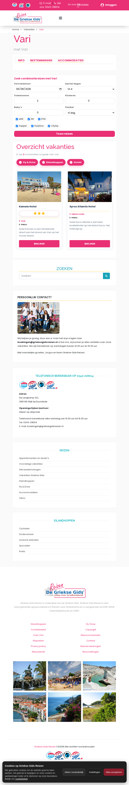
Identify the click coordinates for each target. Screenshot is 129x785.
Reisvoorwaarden (90, 635)
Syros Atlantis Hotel (82, 206)
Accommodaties (28, 492)
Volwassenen (21, 95)
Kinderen (70, 95)
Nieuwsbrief (38, 651)
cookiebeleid (21, 779)
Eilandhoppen (54, 162)
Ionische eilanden (29, 540)
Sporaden (24, 545)
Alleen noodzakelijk (74, 772)
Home (15, 29)
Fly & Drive (29, 162)
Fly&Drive (37, 125)
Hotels (78, 162)
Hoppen (21, 125)
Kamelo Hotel (27, 206)
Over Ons (38, 635)
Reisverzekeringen (90, 646)
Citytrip (53, 125)
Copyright (90, 629)
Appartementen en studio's (34, 458)
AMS (19, 119)
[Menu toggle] (60, 18)
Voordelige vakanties (31, 463)
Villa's (22, 498)
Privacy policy (38, 646)
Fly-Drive (90, 624)
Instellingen (94, 772)
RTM (42, 119)
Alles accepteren (114, 772)
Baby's (18, 107)
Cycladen (24, 528)
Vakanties (29, 29)
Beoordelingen (90, 651)
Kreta (22, 551)
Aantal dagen (73, 83)
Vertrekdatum (22, 83)
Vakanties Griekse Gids (31, 475)
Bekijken (39, 243)
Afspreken (38, 640)
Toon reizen (64, 134)
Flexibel (69, 107)
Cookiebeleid (38, 629)
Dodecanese (26, 534)
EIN (31, 119)
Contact (90, 640)
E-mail (47, 3)
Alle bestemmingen (30, 469)
